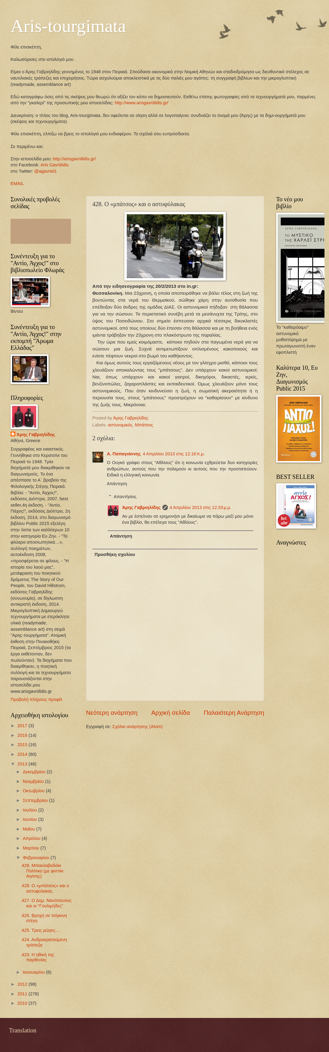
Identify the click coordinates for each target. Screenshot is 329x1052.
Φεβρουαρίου (36, 857)
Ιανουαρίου (34, 972)
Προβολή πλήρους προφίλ (36, 699)
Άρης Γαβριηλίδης (141, 507)
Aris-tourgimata (68, 26)
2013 (23, 764)
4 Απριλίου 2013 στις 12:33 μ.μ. (200, 507)
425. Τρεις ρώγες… (41, 930)
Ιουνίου (30, 819)
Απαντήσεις (125, 496)
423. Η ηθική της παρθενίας (38, 957)
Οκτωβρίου (34, 790)
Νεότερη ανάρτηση (112, 712)
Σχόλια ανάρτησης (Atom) (137, 726)
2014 (23, 754)
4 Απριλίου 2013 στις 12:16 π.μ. (174, 453)
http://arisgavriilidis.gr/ (74, 158)
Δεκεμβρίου (34, 771)
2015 (23, 744)
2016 (23, 735)
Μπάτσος (144, 424)
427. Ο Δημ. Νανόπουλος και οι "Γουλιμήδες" (47, 903)
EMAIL (17, 183)
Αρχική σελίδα (170, 712)
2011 (23, 993)
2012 (23, 984)
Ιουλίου (30, 810)
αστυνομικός (120, 424)
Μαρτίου (31, 848)
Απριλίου (32, 838)
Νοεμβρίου (34, 781)
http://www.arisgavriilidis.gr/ (140, 102)
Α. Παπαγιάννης (124, 453)
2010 (23, 1003)
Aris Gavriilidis (54, 164)
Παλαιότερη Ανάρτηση (234, 712)
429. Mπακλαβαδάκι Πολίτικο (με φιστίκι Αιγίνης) (42, 870)
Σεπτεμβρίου (36, 800)
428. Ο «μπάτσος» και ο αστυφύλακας (45, 888)
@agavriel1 (45, 171)
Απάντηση (117, 483)
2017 (23, 725)
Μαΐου (29, 829)
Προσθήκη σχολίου (114, 554)
